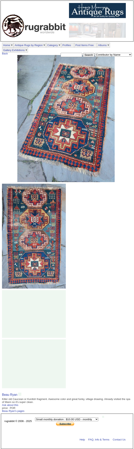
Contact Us (119, 439)
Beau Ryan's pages (13, 410)
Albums (102, 45)
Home (6, 45)
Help (82, 439)
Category (52, 45)
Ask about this (10, 405)
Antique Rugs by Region (29, 45)
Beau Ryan (9, 394)
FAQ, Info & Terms (98, 439)
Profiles (66, 45)
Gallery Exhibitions (14, 50)
